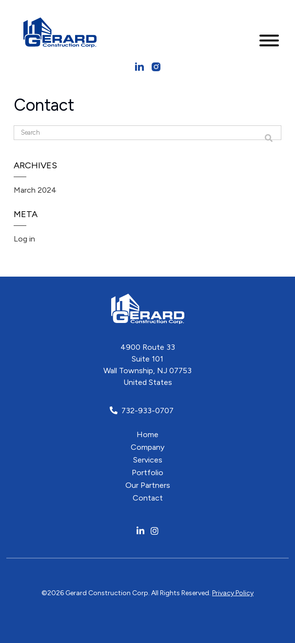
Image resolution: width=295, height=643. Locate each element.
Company (147, 447)
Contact (148, 497)
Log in (24, 238)
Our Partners (147, 485)
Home (147, 434)
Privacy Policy (233, 593)
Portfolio (147, 472)
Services (147, 459)
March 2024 (35, 190)
